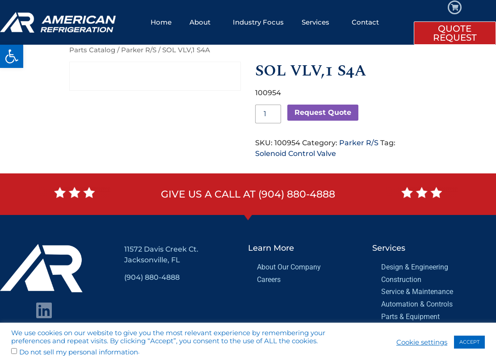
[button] (11, 56)
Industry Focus (258, 22)
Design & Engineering (414, 267)
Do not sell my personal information (78, 352)
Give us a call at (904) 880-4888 (248, 194)
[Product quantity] (268, 114)
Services (318, 22)
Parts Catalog (92, 50)
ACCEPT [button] (469, 342)
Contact (365, 22)
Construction (401, 279)
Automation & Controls (417, 304)
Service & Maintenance (417, 291)
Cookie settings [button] (421, 342)
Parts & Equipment (410, 316)
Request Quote (322, 112)
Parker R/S (138, 50)
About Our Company (289, 267)
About (202, 22)
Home (161, 22)
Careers (269, 279)
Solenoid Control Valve (295, 153)
